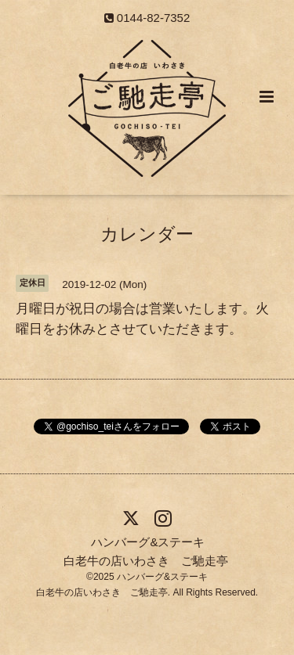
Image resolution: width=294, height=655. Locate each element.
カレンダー (147, 234)
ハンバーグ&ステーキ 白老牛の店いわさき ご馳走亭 (146, 550)
